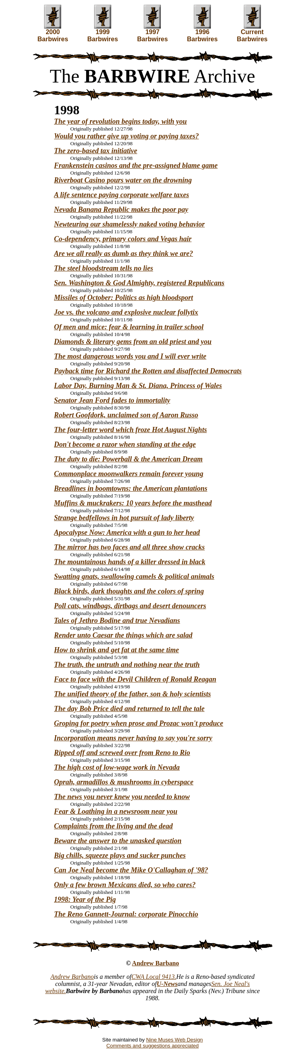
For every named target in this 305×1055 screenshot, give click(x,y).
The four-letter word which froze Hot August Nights (130, 430)
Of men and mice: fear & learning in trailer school (129, 327)
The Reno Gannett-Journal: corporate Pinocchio (126, 914)
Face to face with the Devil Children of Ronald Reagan (135, 679)
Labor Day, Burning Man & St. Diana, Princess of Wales (138, 386)
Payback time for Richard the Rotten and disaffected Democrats (148, 371)
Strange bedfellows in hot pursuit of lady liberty (124, 518)
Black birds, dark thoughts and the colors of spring (129, 591)
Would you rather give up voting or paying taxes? (126, 136)
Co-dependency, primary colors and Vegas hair (122, 239)
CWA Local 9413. (153, 976)
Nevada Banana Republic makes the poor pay (121, 209)
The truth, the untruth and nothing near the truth (127, 665)
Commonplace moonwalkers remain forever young (128, 474)
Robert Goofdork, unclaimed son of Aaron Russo (126, 415)
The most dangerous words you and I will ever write (130, 356)
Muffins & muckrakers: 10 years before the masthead (133, 503)
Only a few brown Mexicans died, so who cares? (125, 885)
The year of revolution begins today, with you (120, 121)
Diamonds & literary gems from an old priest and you (133, 342)
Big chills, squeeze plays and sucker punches (120, 855)
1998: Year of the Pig (85, 899)
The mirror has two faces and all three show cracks (129, 547)
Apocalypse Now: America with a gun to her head (127, 532)
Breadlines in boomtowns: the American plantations (130, 488)
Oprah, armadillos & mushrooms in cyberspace (123, 782)
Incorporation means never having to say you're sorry (133, 738)
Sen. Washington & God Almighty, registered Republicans (139, 283)
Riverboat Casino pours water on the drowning (123, 180)
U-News (167, 983)
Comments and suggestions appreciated (152, 1046)
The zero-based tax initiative (95, 151)
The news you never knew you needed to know (122, 797)
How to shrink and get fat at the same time (116, 650)
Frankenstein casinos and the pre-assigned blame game (136, 165)
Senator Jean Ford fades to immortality (112, 400)
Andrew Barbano (155, 963)
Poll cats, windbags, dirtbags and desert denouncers (130, 606)
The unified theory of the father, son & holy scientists (132, 694)
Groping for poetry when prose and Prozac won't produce (138, 723)
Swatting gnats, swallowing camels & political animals (134, 576)
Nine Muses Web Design (174, 1040)
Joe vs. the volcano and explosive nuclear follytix (126, 312)
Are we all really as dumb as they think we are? (123, 254)
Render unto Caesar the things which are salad (123, 635)
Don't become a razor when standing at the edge (125, 444)
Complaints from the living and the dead (113, 826)
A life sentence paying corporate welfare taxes (121, 195)
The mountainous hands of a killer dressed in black (129, 562)
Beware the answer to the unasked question (117, 841)
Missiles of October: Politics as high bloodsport (123, 298)
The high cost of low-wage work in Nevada (117, 767)
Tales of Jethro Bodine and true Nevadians (117, 621)
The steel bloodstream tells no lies (103, 268)
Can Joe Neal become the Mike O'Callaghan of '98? (131, 870)
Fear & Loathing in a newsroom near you (116, 811)
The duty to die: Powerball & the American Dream (128, 459)
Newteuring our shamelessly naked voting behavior (129, 224)
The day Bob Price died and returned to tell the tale (129, 709)
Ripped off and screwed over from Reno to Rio (122, 753)
